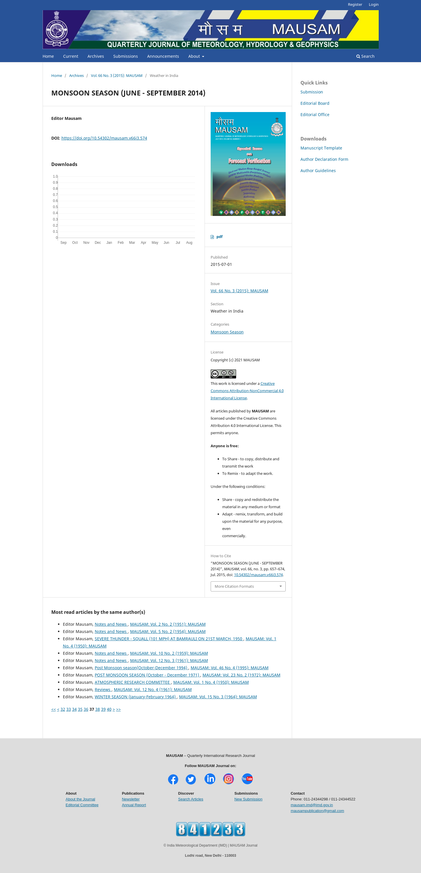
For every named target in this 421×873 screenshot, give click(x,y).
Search (365, 56)
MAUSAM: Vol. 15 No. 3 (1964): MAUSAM (218, 696)
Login (374, 4)
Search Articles (190, 799)
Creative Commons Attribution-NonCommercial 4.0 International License (247, 391)
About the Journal (80, 799)
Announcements (163, 56)
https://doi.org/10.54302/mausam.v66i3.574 (104, 138)
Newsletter (131, 799)
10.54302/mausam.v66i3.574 (258, 574)
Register (355, 4)
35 (80, 709)
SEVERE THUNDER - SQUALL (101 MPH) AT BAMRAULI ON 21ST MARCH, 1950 (169, 638)
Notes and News (111, 624)
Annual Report (134, 805)
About (194, 56)
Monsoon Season (227, 332)
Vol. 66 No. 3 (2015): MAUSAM (117, 75)
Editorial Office (314, 114)
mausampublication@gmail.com (317, 811)
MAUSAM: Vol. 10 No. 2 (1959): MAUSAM (169, 653)
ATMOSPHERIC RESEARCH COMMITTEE (133, 682)
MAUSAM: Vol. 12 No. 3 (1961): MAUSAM (169, 660)
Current (70, 56)
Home (48, 56)
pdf (219, 236)
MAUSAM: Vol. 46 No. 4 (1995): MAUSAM (230, 667)
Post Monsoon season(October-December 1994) (141, 667)
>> (118, 709)
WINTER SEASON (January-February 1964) (136, 696)
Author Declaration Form (324, 159)
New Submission (248, 799)
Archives (96, 56)
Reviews (103, 689)
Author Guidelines (318, 170)
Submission (311, 92)
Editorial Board (314, 103)
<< (53, 709)
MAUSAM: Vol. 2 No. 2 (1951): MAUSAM (168, 624)
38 (97, 709)
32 (63, 709)
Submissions (125, 56)
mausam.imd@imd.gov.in (312, 805)
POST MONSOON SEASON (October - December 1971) (147, 675)
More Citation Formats (234, 586)
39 (103, 709)
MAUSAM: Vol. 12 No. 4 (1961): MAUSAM (153, 689)
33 (68, 709)
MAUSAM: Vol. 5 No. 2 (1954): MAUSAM (168, 631)
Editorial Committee (82, 805)
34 (74, 709)
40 (109, 709)
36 (86, 709)
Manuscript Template (321, 148)
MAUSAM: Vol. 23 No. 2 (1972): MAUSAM (241, 675)
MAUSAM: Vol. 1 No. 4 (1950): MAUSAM (211, 682)
